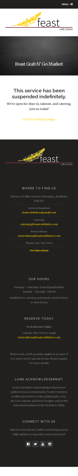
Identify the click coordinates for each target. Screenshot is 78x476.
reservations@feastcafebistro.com (39, 235)
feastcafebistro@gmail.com (39, 212)
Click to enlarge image (39, 119)
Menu (67, 4)
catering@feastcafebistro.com (39, 224)
